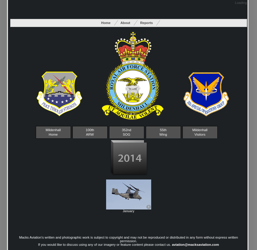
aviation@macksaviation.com (195, 244)
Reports (146, 23)
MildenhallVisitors (199, 132)
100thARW (90, 132)
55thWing (163, 132)
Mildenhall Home (53, 132)
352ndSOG (126, 132)
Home (106, 23)
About (125, 23)
